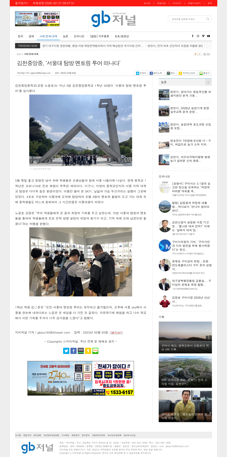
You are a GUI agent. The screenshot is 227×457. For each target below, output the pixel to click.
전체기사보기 (194, 3)
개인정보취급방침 (51, 435)
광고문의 (85, 435)
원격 (210, 3)
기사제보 (65, 435)
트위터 (141, 72)
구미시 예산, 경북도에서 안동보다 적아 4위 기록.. (185, 347)
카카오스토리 (187, 72)
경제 (31, 36)
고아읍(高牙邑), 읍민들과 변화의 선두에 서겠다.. (184, 416)
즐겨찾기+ (21, 3)
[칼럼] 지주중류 (99, 36)
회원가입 (161, 3)
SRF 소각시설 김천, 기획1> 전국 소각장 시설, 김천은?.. (184, 382)
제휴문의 (75, 435)
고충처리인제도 (98, 435)
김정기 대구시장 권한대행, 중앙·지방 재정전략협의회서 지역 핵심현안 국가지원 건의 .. (93, 46)
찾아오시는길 (129, 435)
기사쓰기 (177, 3)
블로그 (205, 72)
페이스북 (156, 72)
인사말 (18, 435)
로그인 (147, 3)
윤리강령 (37, 435)
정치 (20, 36)
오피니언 (79, 36)
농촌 (65, 36)
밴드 (171, 72)
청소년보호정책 (114, 435)
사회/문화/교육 (48, 36)
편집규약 (27, 435)
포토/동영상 (122, 36)
